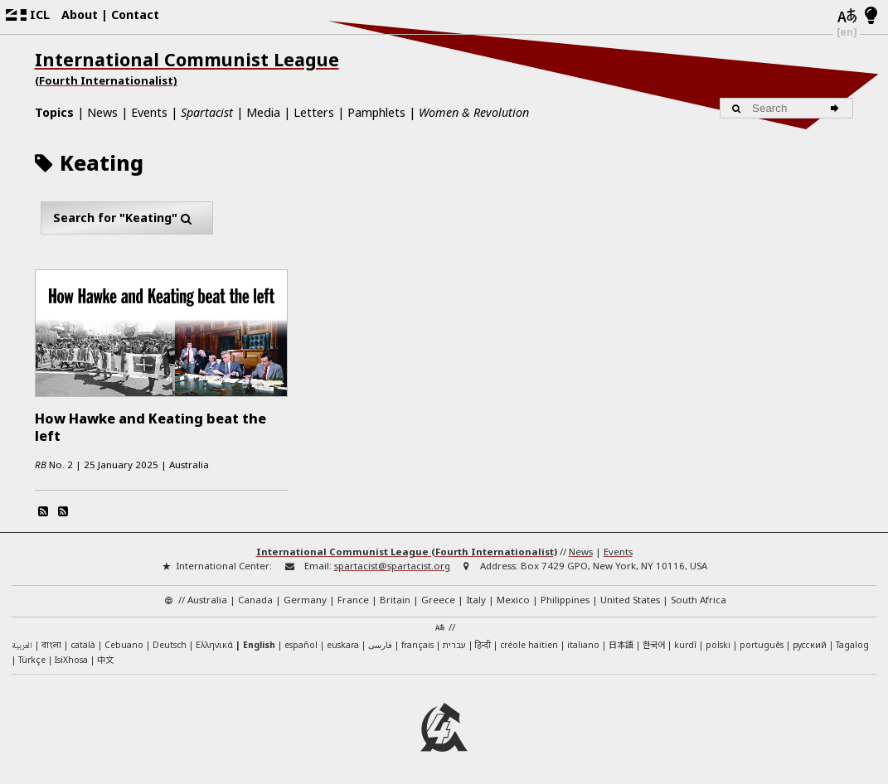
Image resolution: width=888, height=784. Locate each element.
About (79, 14)
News (102, 112)
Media (263, 112)
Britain (395, 598)
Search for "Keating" (126, 218)
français (417, 643)
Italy (476, 598)
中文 (105, 657)
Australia (207, 598)
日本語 (621, 642)
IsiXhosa (71, 658)
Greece (438, 598)
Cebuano (123, 643)
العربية (22, 644)
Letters (314, 112)
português (762, 643)
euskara (343, 643)
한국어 (654, 642)
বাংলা (51, 644)
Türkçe (32, 658)
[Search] (837, 108)
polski (718, 643)
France (353, 598)
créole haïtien (529, 643)
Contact (135, 14)
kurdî (685, 643)
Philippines (565, 598)
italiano (583, 643)
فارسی (380, 643)
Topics (54, 112)
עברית (454, 643)
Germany (305, 598)
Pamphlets (376, 112)
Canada (255, 598)
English (259, 643)
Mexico (513, 598)
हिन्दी (483, 643)
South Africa (698, 598)
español (301, 643)
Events (149, 112)
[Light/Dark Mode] (871, 16)
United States (630, 598)
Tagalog (852, 643)
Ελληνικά (214, 643)
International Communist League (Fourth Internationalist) (406, 550)
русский (810, 643)
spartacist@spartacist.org (392, 564)
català (82, 643)
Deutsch (170, 643)
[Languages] (846, 17)
